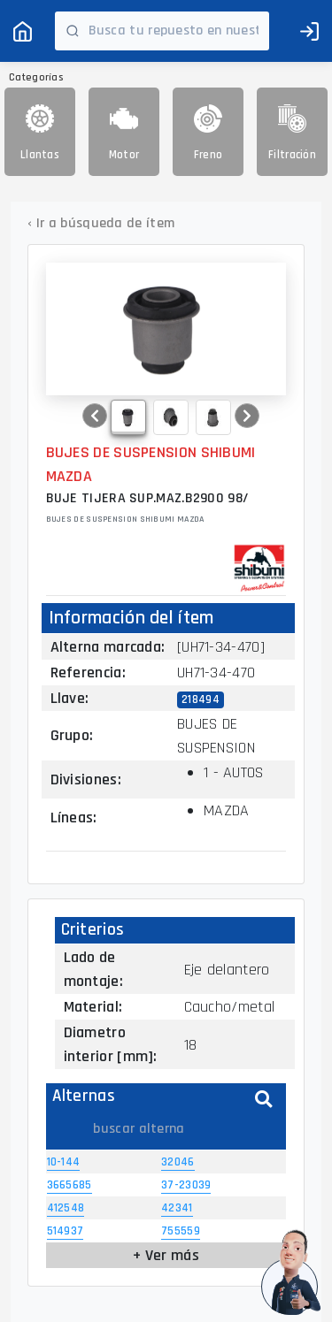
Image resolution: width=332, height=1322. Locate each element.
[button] (94, 415)
